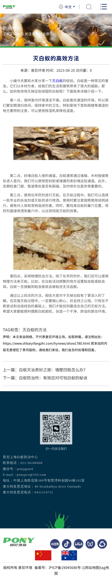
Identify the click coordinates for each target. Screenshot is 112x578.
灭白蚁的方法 (34, 330)
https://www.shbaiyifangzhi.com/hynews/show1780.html (46, 343)
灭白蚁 (57, 80)
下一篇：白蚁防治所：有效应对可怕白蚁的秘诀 (45, 378)
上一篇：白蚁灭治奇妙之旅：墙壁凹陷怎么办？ (45, 370)
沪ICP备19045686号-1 (66, 567)
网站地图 (92, 567)
